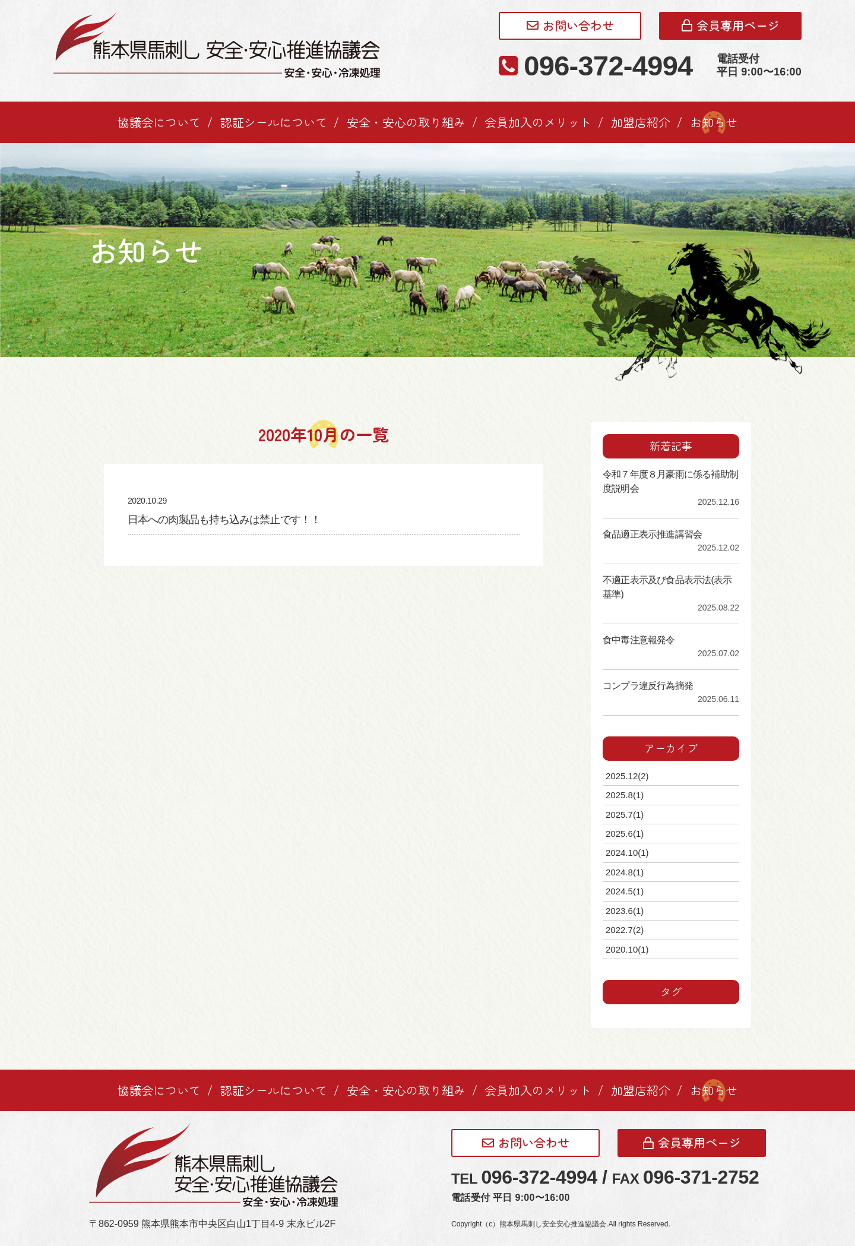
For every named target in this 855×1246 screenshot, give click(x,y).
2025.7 (625, 814)
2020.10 (627, 949)
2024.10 (627, 852)
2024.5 (625, 891)
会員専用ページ (731, 25)
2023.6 (625, 911)
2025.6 (625, 833)
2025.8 (625, 795)
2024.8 (625, 872)
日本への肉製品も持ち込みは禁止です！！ (224, 520)
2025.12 (627, 776)
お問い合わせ (570, 25)
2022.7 (625, 930)
